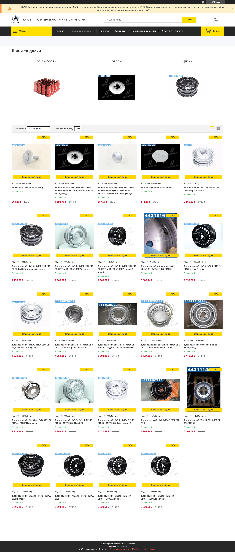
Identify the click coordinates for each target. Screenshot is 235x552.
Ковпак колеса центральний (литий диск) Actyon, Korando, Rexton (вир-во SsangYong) (74, 190)
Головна (59, 31)
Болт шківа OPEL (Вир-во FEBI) (27, 187)
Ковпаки (116, 61)
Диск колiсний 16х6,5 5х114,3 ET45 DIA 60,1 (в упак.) (31, 497)
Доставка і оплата (172, 31)
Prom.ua (131, 544)
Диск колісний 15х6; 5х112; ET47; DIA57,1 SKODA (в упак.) (114, 497)
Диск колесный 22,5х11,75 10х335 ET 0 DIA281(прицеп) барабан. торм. (160, 346)
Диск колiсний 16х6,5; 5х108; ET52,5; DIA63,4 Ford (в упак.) (202, 267)
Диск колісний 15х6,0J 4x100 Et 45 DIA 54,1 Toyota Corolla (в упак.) (31, 346)
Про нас (104, 31)
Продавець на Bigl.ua (118, 546)
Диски (187, 61)
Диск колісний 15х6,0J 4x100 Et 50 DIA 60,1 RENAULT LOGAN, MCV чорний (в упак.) (117, 269)
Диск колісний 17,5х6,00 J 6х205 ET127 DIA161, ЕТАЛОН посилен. (31, 421)
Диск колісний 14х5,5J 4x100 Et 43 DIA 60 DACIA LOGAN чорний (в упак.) (31, 267)
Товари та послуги (80, 31)
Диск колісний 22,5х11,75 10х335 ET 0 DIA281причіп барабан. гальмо (74, 346)
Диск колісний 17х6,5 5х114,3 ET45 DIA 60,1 (74, 497)
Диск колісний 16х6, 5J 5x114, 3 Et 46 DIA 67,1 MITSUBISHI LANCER (73, 421)
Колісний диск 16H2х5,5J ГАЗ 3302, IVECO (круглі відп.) (201, 189)
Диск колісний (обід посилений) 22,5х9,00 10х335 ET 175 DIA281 (157, 267)
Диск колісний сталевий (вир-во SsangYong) (200, 346)
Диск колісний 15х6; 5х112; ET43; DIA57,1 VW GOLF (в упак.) (157, 497)
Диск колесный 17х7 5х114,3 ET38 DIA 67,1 (160, 421)
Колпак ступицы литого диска (156, 187)
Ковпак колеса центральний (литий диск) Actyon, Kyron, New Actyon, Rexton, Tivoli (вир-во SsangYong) (116, 190)
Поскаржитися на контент (121, 549)
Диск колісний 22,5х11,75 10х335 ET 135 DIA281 (202, 421)
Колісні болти (45, 61)
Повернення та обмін (143, 31)
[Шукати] (189, 20)
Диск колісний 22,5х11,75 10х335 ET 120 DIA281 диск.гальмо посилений (116, 346)
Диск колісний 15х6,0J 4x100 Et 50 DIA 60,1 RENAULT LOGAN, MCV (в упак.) (74, 267)
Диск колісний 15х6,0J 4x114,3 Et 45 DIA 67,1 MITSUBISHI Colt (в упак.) (116, 421)
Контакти (120, 31)
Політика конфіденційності (144, 549)
